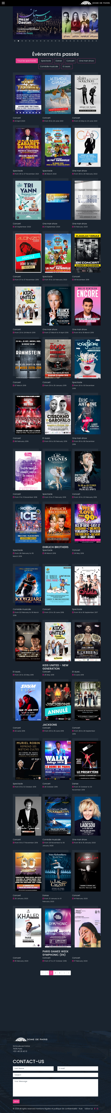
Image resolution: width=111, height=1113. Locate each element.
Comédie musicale (49, 66)
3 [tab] (22, 41)
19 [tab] (81, 41)
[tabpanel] (55, 22)
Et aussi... (67, 66)
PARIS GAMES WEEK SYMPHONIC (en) (55, 953)
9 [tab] (44, 41)
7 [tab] (37, 41)
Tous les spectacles (26, 60)
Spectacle (46, 60)
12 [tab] (55, 41)
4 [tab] (26, 41)
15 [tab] (66, 41)
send (16, 1101)
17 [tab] (74, 41)
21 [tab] (89, 41)
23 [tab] (96, 41)
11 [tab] (52, 41)
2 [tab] (18, 41)
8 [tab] (40, 41)
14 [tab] (63, 41)
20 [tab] (85, 41)
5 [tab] (29, 41)
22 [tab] (92, 41)
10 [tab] (48, 41)
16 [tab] (70, 41)
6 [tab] (33, 41)
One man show (86, 60)
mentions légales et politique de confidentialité (56, 1108)
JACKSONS (50, 725)
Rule (81, 1108)
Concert (70, 60)
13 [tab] (59, 41)
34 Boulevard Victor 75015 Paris (21, 1047)
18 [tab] (78, 41)
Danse (59, 60)
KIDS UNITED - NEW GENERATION (55, 666)
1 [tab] (14, 41)
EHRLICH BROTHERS (55, 547)
